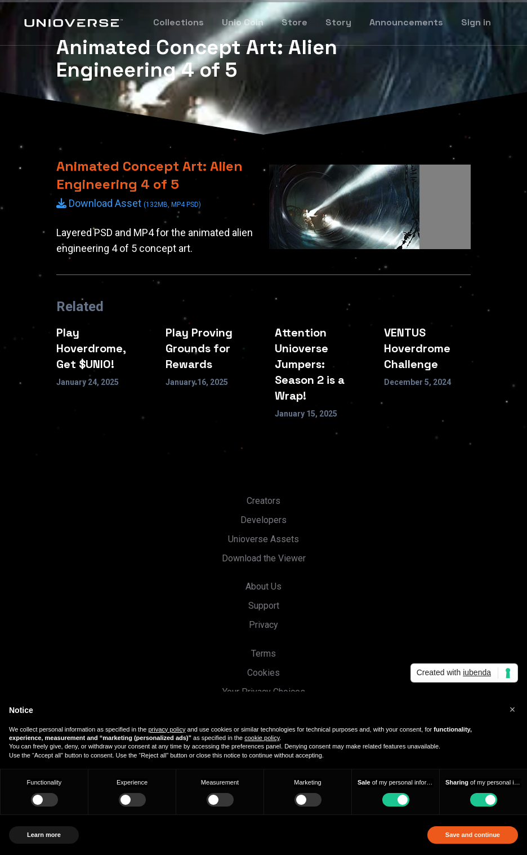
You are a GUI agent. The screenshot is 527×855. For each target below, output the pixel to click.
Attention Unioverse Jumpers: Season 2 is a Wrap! (310, 364)
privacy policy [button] (166, 729)
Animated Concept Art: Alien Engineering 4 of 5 (149, 175)
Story (338, 22)
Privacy (263, 624)
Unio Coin (243, 22)
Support (263, 605)
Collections (178, 22)
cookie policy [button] (261, 737)
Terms (263, 653)
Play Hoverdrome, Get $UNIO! (91, 348)
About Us (263, 586)
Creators (263, 500)
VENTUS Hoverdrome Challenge (417, 348)
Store (294, 22)
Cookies (263, 672)
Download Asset (128, 203)
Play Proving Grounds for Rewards (199, 348)
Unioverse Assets (263, 539)
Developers (263, 520)
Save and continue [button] (472, 834)
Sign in (476, 22)
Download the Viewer (264, 558)
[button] (512, 710)
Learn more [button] (44, 834)
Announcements (406, 22)
